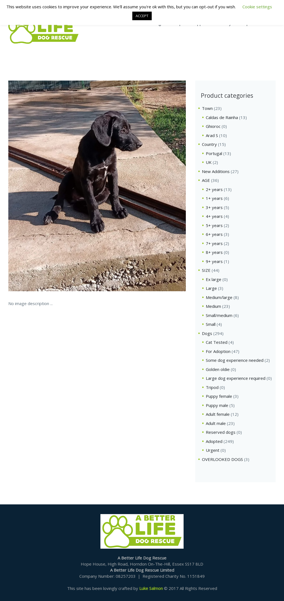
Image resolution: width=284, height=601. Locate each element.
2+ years (214, 189)
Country (209, 144)
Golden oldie (218, 369)
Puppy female (219, 396)
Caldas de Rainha (222, 117)
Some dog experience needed (234, 360)
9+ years (214, 261)
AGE (206, 180)
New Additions (216, 171)
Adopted (214, 441)
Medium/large (219, 297)
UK (209, 162)
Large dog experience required (235, 378)
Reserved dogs (220, 432)
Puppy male (217, 405)
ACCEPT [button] (142, 15)
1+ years (214, 198)
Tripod (212, 387)
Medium (213, 306)
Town (207, 108)
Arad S (212, 135)
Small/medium (219, 315)
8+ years (214, 252)
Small (210, 324)
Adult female (218, 414)
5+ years (214, 225)
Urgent (212, 450)
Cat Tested (216, 342)
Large (211, 288)
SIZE (206, 270)
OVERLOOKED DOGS (222, 459)
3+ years (214, 207)
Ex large (213, 279)
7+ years (214, 243)
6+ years (214, 234)
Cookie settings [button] (257, 6)
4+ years (214, 216)
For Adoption (218, 351)
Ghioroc (213, 126)
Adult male (216, 423)
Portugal (214, 153)
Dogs (207, 333)
